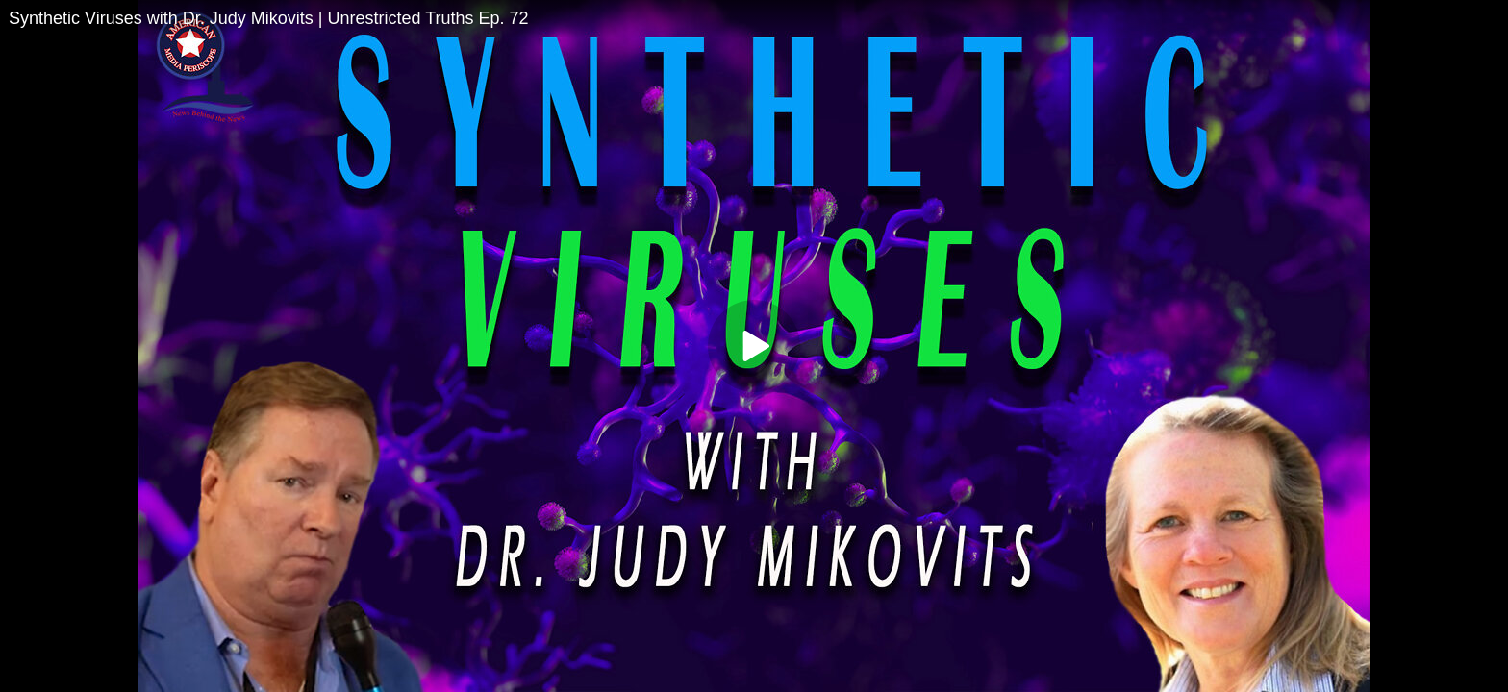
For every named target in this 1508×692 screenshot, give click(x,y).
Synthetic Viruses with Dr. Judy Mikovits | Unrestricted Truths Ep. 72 (269, 18)
